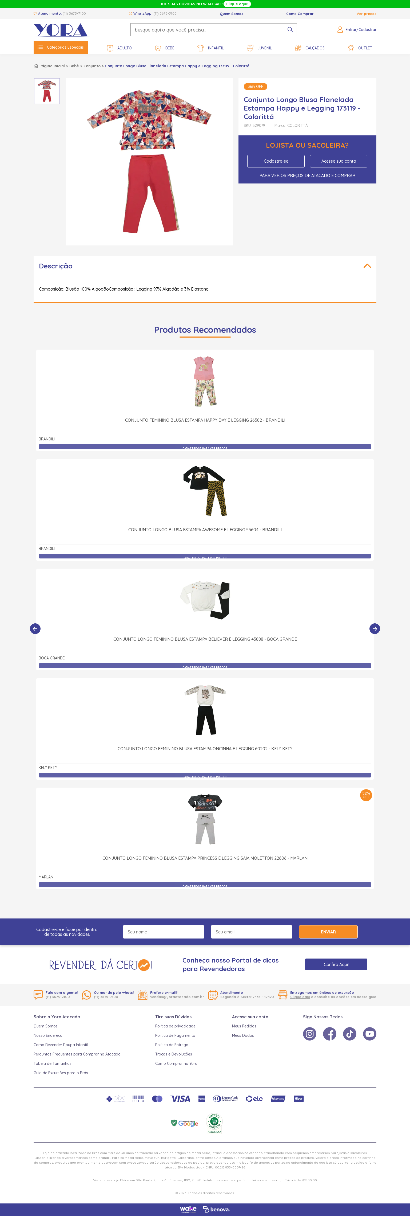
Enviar (328, 932)
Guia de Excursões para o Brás (61, 1072)
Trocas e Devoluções (173, 1054)
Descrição (56, 265)
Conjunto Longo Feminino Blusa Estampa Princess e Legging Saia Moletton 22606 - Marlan (205, 799)
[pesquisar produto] (290, 29)
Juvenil (259, 48)
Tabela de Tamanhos (52, 1063)
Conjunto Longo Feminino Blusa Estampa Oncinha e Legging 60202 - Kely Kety (205, 690)
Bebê (164, 48)
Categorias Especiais (61, 47)
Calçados (310, 48)
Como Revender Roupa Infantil (61, 1044)
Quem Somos (231, 13)
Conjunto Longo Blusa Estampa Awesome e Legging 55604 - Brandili (205, 529)
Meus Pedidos (244, 1026)
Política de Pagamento (175, 1035)
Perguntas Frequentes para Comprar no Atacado (77, 1054)
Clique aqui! (237, 4)
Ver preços (366, 13)
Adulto (119, 48)
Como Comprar (300, 13)
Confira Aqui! (336, 964)
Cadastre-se (276, 161)
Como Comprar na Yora (176, 1063)
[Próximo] (374, 628)
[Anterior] (35, 628)
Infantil (210, 48)
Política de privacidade (175, 1026)
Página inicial (52, 66)
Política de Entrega (171, 1044)
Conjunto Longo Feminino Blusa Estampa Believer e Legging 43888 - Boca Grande (205, 580)
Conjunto (92, 66)
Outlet (360, 48)
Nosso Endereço (48, 1035)
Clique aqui (300, 997)
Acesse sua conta (338, 161)
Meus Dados (243, 1035)
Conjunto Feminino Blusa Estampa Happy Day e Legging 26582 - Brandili (205, 420)
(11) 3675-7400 (74, 13)
